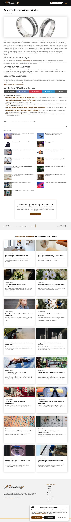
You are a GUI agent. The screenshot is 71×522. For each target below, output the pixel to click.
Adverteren (49, 492)
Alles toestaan (37, 517)
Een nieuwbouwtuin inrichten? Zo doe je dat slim (55, 166)
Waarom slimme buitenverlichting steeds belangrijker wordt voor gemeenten (53, 134)
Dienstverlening (8, 13)
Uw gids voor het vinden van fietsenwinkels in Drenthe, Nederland (25, 107)
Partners (49, 490)
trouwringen (48, 41)
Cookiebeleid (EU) (51, 496)
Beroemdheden (50, 498)
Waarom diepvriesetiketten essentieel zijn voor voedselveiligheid (22, 167)
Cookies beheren (62, 517)
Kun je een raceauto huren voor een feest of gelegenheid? (54, 142)
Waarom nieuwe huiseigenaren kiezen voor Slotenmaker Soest (21, 159)
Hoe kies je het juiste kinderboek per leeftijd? (21, 182)
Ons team (49, 486)
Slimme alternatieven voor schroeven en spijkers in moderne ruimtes (22, 175)
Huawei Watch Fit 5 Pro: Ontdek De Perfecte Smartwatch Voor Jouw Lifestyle (54, 150)
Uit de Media (49, 501)
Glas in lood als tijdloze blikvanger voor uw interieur (18, 431)
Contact (49, 494)
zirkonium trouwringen (25, 60)
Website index (50, 503)
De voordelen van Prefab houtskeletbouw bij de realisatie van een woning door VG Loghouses (55, 159)
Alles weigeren (49, 517)
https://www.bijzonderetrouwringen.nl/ (14, 84)
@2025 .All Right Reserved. (12, 497)
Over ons (49, 488)
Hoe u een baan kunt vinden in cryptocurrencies (20, 97)
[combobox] (56, 3)
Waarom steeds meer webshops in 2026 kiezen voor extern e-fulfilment (23, 134)
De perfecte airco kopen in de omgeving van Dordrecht (22, 110)
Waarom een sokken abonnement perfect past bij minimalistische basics (22, 142)
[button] (67, 507)
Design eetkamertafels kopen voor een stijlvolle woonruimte (55, 175)
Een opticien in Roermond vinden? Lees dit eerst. (20, 100)
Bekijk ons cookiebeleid (41, 513)
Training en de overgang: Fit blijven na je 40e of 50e (23, 149)
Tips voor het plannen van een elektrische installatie (55, 182)
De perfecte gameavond (13, 104)
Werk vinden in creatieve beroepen (16, 114)
